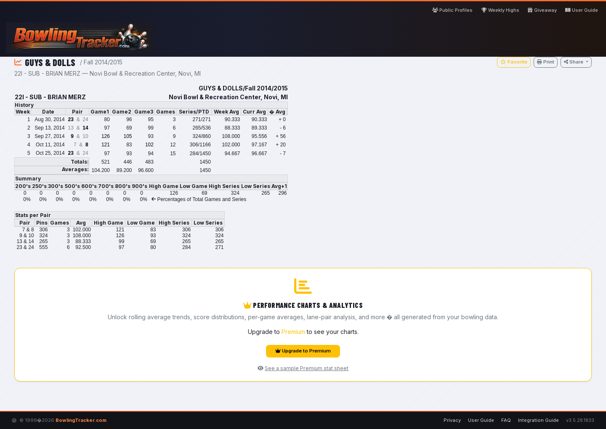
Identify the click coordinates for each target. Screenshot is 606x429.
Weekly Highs (500, 10)
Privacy (452, 420)
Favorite (513, 62)
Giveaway (542, 10)
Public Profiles (452, 10)
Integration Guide (538, 420)
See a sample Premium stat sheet (303, 368)
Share (574, 62)
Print (545, 62)
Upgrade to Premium (303, 351)
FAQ (506, 420)
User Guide (581, 10)
